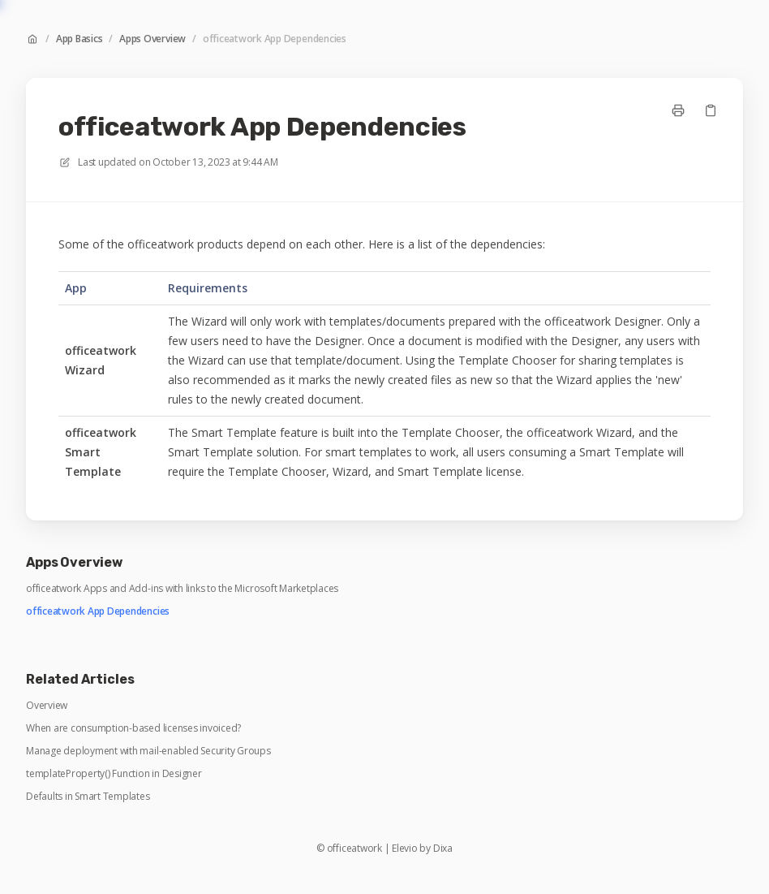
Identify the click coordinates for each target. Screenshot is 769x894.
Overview (46, 705)
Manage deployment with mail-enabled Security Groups (148, 751)
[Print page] (678, 110)
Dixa (443, 848)
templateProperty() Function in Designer (114, 773)
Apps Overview (152, 38)
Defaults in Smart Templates (88, 796)
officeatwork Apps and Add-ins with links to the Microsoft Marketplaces (182, 588)
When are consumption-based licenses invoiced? (133, 728)
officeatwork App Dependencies (274, 38)
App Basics (79, 38)
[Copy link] (711, 110)
